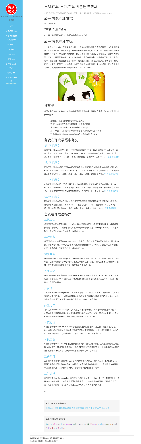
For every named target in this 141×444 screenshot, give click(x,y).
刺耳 (61, 408)
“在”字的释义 (52, 179)
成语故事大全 (11, 31)
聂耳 (56, 408)
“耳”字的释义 (52, 196)
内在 (52, 408)
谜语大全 (11, 73)
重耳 (48, 408)
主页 (11, 26)
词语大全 (11, 59)
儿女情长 (49, 288)
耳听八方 (49, 236)
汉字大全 (11, 54)
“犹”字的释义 (52, 162)
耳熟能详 (49, 219)
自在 (103, 408)
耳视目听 (49, 339)
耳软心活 (49, 322)
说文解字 (11, 45)
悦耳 (73, 408)
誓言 (82, 408)
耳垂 (65, 408)
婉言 (69, 408)
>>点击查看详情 (112, 157)
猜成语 (11, 49)
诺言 (78, 408)
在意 (108, 408)
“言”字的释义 (52, 145)
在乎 (91, 408)
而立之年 (49, 305)
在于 (99, 408)
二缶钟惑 (49, 373)
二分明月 (49, 356)
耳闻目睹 (49, 271)
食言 (86, 408)
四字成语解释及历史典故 (64, 13)
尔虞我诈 (49, 254)
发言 (95, 408)
